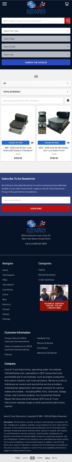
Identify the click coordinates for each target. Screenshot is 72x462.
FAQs (4, 279)
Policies (8, 354)
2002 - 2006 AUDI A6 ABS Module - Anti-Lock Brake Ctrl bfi (54, 149)
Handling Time (43, 338)
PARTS (41, 270)
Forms (5, 294)
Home (5, 270)
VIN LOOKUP (8, 284)
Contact (6, 309)
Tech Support (8, 275)
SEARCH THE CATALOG (36, 62)
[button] (68, 100)
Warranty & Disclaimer (47, 352)
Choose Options (16, 143)
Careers (5, 314)
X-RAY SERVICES (46, 279)
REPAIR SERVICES (47, 275)
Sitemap (6, 319)
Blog (4, 299)
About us (6, 304)
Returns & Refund (45, 343)
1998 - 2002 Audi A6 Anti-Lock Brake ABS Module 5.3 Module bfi (18, 149)
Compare (32, 143)
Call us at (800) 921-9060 (36, 243)
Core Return (7, 289)
